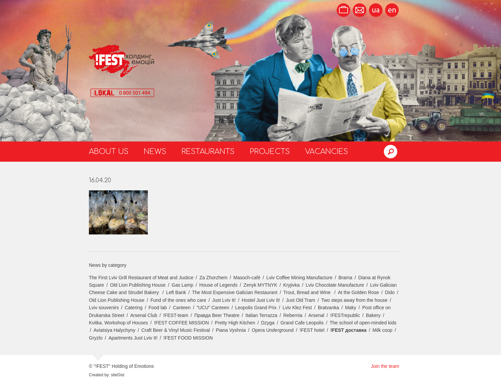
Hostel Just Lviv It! (261, 300)
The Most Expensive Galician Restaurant (234, 292)
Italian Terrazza (261, 315)
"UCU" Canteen (213, 307)
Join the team (385, 366)
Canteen (182, 307)
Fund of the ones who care (178, 300)
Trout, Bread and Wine (307, 292)
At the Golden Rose (358, 292)
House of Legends (218, 285)
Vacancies (326, 152)
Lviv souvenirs (104, 307)
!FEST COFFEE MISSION (181, 322)
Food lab (157, 307)
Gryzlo (95, 338)
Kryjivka (291, 285)
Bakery (373, 315)
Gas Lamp (183, 285)
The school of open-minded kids (363, 322)
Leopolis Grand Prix (256, 307)
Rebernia (292, 315)
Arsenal (316, 315)
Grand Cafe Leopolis (302, 322)
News (155, 152)
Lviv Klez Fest (297, 307)
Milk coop (382, 330)
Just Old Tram (300, 300)
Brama (345, 277)
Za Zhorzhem (213, 277)
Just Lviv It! (224, 300)
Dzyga (268, 322)
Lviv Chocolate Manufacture (335, 285)
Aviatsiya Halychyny (114, 330)
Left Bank (176, 292)
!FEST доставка (348, 330)
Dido (390, 292)
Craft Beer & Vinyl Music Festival (175, 330)
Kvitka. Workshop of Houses (118, 322)
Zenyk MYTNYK (260, 285)
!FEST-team (176, 315)
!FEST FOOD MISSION (188, 338)
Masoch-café (246, 277)
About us (109, 152)
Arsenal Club (143, 315)
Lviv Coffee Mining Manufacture (299, 277)
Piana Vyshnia (231, 330)
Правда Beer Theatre (216, 315)
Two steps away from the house (354, 300)
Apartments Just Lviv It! (133, 338)
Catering (133, 307)
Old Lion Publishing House (138, 285)
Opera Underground (273, 330)
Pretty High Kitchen (235, 322)
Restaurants (208, 152)
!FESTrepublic (345, 315)
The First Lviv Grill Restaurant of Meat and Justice (141, 277)
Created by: (99, 375)
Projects (270, 152)
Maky (350, 307)
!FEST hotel (312, 330)
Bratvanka (328, 307)
